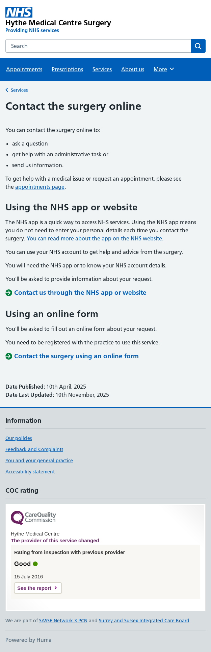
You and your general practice (39, 461)
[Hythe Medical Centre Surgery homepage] (65, 20)
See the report (34, 588)
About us (132, 69)
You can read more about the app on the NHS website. (95, 238)
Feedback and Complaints (34, 449)
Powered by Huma (28, 639)
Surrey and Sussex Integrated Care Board (144, 621)
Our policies (18, 438)
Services (102, 69)
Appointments (24, 69)
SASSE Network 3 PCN (63, 621)
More (164, 69)
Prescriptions (67, 69)
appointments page (39, 186)
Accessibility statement (30, 472)
